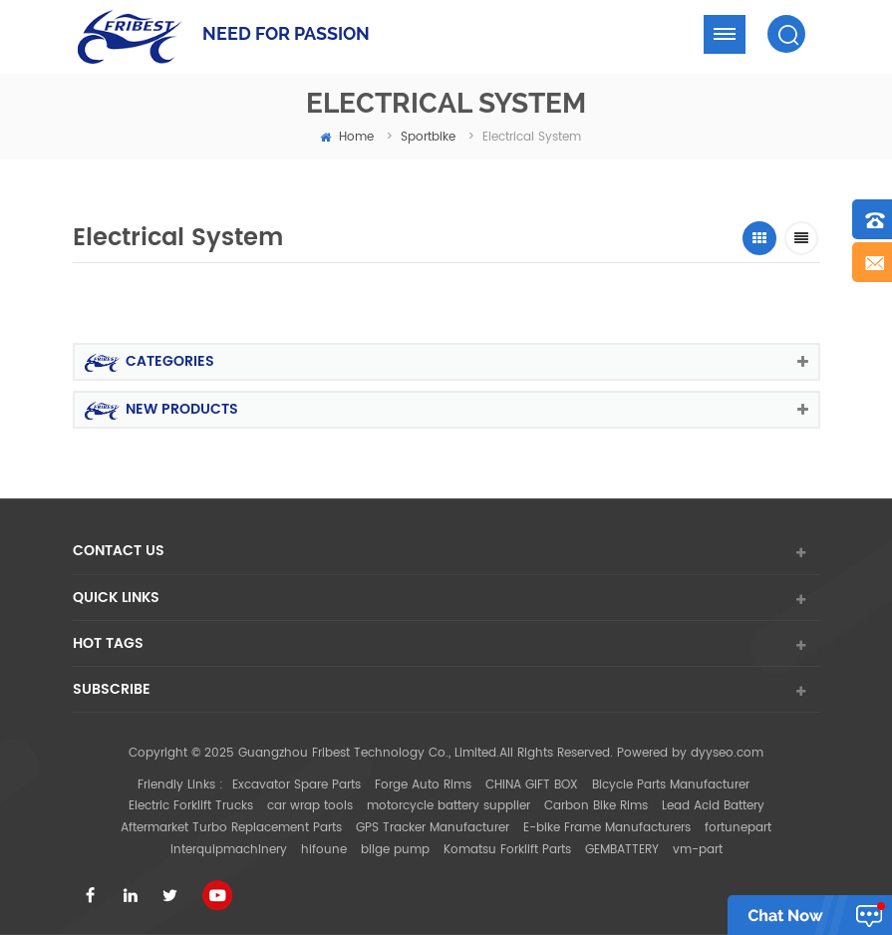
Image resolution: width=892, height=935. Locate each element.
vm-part (698, 849)
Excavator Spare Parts (296, 785)
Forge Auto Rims (423, 785)
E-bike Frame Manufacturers (607, 827)
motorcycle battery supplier (448, 805)
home (347, 137)
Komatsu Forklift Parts (507, 849)
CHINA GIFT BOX (531, 785)
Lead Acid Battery (713, 805)
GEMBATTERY (622, 849)
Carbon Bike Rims (596, 805)
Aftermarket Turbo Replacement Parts (231, 827)
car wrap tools (310, 805)
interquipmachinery (228, 849)
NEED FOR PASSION (286, 33)
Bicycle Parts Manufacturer (670, 785)
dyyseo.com (727, 753)
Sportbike (428, 137)
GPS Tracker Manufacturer (432, 827)
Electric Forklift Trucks (191, 805)
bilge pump (395, 849)
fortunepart (738, 827)
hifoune (324, 849)
